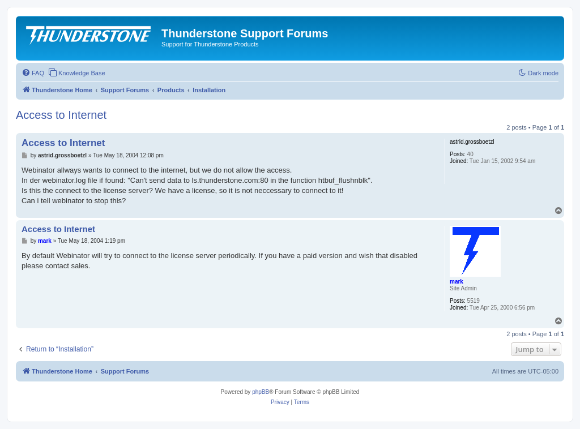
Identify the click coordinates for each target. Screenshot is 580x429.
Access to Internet (61, 115)
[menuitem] (33, 73)
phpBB (260, 392)
